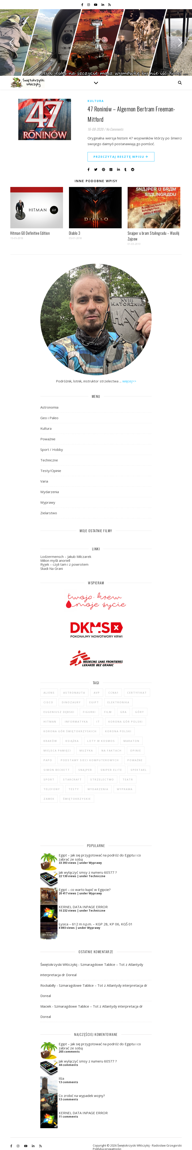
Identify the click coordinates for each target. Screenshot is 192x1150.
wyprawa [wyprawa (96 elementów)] (125, 789)
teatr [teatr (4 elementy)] (128, 779)
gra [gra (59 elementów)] (123, 712)
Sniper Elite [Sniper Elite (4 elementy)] (111, 769)
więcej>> (129, 381)
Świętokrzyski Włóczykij (58, 957)
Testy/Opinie (50, 470)
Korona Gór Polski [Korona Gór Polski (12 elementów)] (125, 721)
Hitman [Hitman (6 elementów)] (50, 721)
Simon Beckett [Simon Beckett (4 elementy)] (57, 769)
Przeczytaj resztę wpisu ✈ (120, 157)
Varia (44, 481)
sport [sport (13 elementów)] (49, 779)
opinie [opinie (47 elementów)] (135, 750)
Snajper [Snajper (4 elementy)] (85, 769)
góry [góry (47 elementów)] (139, 712)
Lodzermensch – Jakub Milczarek (65, 556)
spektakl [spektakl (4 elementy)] (139, 769)
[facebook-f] (82, 5)
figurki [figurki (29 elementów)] (89, 712)
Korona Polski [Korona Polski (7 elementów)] (118, 731)
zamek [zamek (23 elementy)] (49, 798)
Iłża (61, 1071)
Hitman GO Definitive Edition (30, 233)
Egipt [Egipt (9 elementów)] (94, 702)
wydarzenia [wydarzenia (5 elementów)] (98, 789)
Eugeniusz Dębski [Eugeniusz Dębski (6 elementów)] (59, 712)
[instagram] (89, 5)
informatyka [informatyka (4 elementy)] (76, 721)
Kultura (96, 101)
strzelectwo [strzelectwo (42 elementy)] (102, 779)
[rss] (109, 5)
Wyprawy (47, 502)
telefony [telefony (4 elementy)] (52, 789)
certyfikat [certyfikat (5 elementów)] (137, 692)
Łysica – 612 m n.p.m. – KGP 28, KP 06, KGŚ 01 (96, 917)
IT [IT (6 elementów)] (98, 721)
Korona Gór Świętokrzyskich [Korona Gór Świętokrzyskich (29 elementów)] (70, 731)
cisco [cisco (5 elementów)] (48, 702)
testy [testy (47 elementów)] (74, 789)
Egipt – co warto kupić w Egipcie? (85, 882)
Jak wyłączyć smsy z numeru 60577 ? (88, 865)
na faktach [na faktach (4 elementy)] (111, 750)
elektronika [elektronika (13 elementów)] (118, 702)
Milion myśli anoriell (55, 560)
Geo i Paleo (49, 417)
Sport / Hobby (51, 449)
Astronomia (49, 407)
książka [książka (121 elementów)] (72, 741)
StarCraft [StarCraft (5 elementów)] (72, 779)
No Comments (114, 129)
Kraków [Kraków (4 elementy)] (50, 741)
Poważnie (47, 439)
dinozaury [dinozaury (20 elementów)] (71, 702)
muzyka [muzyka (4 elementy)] (86, 750)
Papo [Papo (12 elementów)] (48, 760)
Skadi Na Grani (51, 568)
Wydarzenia (49, 491)
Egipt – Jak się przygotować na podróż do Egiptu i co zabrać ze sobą (100, 850)
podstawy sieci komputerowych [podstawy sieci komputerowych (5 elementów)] (90, 760)
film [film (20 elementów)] (108, 712)
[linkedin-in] (103, 5)
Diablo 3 (74, 233)
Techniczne (49, 460)
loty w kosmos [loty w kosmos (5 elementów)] (101, 741)
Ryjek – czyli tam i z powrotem (64, 564)
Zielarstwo (48, 513)
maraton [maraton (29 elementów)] (131, 741)
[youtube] (96, 5)
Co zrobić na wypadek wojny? (82, 1088)
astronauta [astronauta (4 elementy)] (74, 692)
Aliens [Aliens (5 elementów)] (49, 692)
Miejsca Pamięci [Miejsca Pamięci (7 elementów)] (57, 750)
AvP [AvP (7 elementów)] (97, 692)
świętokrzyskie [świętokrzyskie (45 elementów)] (77, 798)
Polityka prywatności (107, 1142)
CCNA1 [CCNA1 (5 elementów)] (113, 692)
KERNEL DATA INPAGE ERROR (83, 900)
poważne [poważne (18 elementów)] (135, 760)
